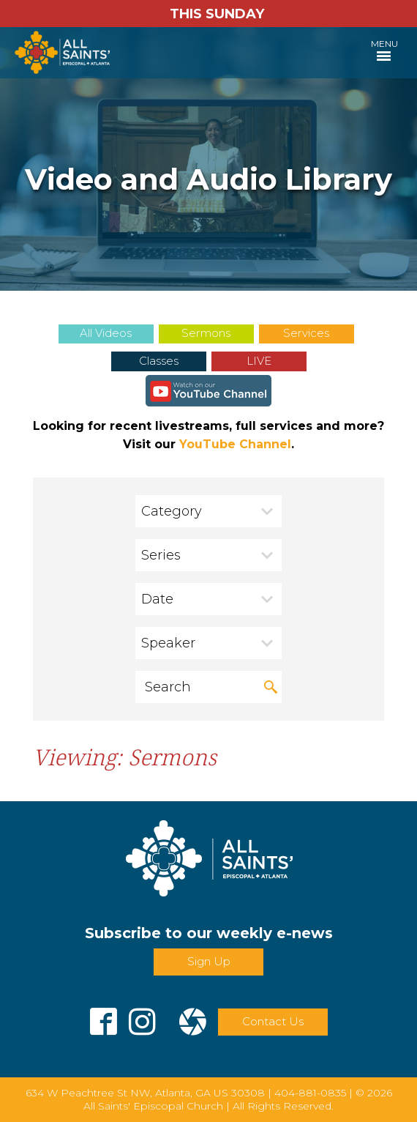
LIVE (259, 361)
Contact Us (273, 1021)
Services (306, 333)
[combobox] (208, 511)
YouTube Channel (235, 444)
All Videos (106, 333)
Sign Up (208, 961)
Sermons (205, 333)
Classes (159, 361)
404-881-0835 (310, 1092)
